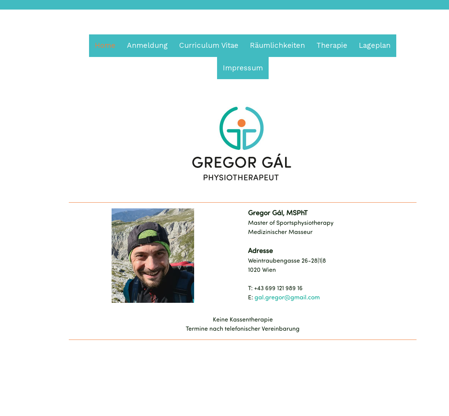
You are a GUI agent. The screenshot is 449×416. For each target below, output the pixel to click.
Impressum (243, 67)
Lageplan (375, 45)
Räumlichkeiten (277, 45)
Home (105, 45)
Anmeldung (147, 45)
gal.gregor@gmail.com (287, 298)
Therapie (331, 45)
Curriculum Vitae (208, 45)
